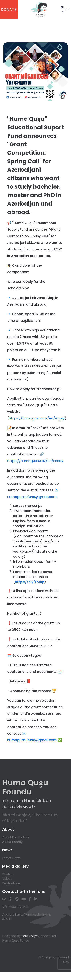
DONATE (9, 9)
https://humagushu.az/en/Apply (37, 418)
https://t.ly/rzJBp (29, 581)
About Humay (12, 842)
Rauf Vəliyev (30, 936)
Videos (7, 879)
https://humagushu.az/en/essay (35, 460)
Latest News (11, 858)
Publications (11, 883)
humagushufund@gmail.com (32, 496)
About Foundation (15, 837)
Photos (7, 874)
